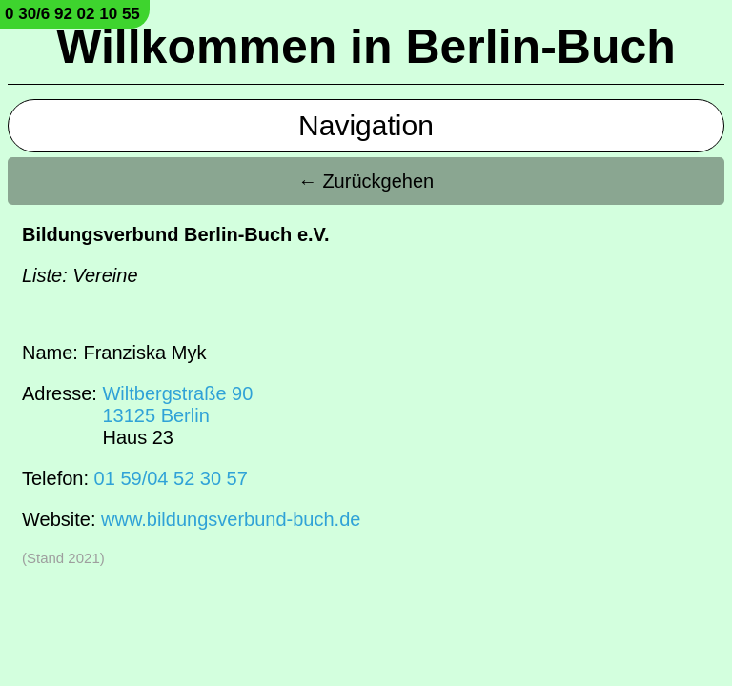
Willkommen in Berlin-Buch (366, 46)
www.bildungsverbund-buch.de (230, 519)
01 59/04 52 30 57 (171, 478)
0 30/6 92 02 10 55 (72, 14)
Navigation (366, 125)
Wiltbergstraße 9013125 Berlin (177, 404)
